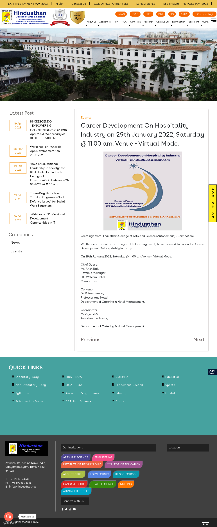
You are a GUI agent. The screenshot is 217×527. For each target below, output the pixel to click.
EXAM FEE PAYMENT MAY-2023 (28, 3)
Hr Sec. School (126, 474)
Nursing (126, 484)
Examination (178, 22)
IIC (172, 14)
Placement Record (129, 385)
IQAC (135, 14)
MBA (116, 22)
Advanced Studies (76, 491)
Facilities (172, 377)
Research (148, 22)
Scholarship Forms (30, 401)
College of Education (123, 464)
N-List (59, 3)
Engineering (103, 457)
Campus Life (162, 22)
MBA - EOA (73, 377)
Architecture (73, 474)
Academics (105, 22)
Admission (135, 22)
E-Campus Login (204, 14)
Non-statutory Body (31, 385)
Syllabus (22, 393)
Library (121, 393)
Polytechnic (99, 474)
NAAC (121, 14)
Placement (193, 22)
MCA (124, 22)
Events (16, 251)
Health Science (103, 484)
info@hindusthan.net (22, 486)
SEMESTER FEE (145, 3)
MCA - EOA (73, 385)
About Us (91, 22)
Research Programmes (82, 393)
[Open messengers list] (8, 516)
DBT (160, 14)
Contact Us (78, 3)
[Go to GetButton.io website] (8, 523)
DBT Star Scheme (78, 401)
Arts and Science (75, 457)
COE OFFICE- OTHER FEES (111, 3)
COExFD (122, 377)
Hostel (170, 393)
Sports (170, 385)
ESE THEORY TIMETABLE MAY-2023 (185, 3)
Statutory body (27, 377)
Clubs (120, 401)
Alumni (205, 22)
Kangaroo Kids (74, 484)
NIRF (148, 14)
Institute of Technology (82, 464)
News (15, 242)
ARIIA (184, 14)
